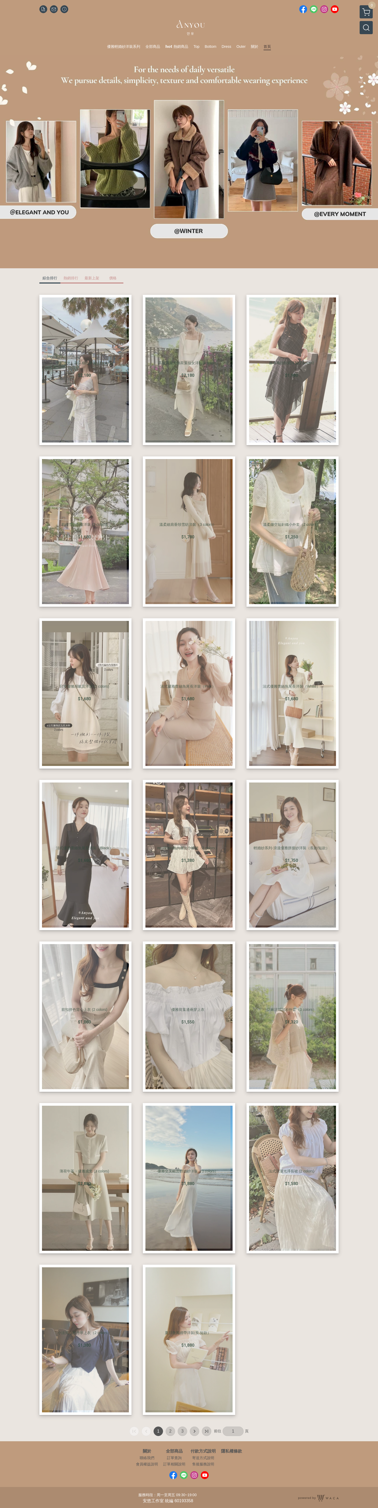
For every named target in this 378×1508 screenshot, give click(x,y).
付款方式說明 (203, 1451)
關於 (147, 1451)
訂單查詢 (174, 1458)
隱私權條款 (231, 1451)
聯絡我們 (147, 1458)
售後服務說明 (203, 1464)
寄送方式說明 (203, 1458)
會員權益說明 (147, 1464)
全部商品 (174, 1451)
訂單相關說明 (174, 1464)
